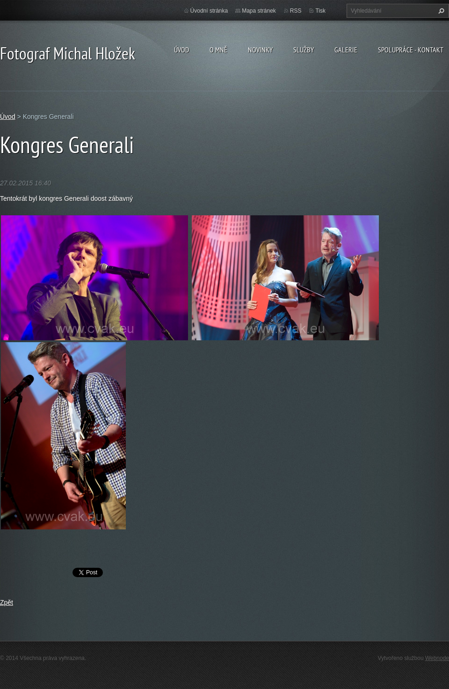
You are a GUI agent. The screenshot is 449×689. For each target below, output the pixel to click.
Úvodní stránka (209, 10)
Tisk (320, 10)
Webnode (437, 658)
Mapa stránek (259, 10)
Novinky (260, 49)
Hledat (440, 11)
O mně (218, 49)
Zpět (6, 602)
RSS (296, 10)
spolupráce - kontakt (410, 49)
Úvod (181, 49)
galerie (345, 49)
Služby (303, 49)
